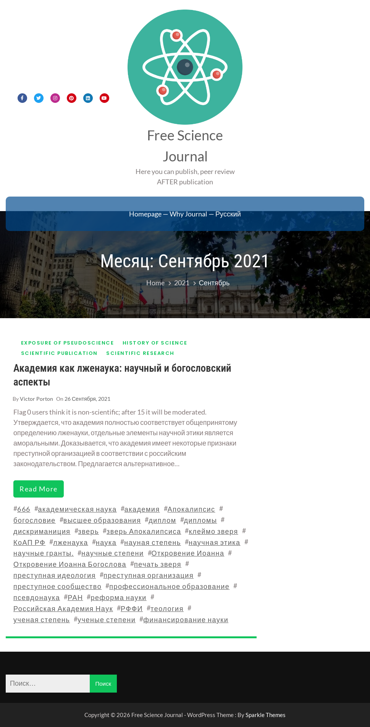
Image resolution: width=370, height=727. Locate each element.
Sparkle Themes (266, 714)
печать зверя (157, 564)
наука (106, 542)
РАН (75, 597)
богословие (34, 520)
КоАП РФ (29, 542)
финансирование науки (185, 619)
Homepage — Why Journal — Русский (185, 214)
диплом (162, 520)
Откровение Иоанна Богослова (69, 564)
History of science (155, 342)
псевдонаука (36, 597)
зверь (88, 531)
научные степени (112, 553)
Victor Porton (36, 398)
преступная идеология (54, 575)
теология (167, 608)
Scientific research (140, 353)
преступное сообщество (57, 586)
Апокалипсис (191, 509)
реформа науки (118, 597)
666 (24, 509)
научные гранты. (43, 553)
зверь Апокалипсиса (144, 531)
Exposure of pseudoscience (67, 342)
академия (142, 509)
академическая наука (77, 509)
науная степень (152, 542)
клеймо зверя (213, 531)
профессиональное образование (169, 586)
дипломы (200, 520)
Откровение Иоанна (188, 553)
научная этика (215, 542)
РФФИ (132, 608)
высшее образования (102, 520)
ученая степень (41, 619)
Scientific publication (59, 353)
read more (38, 489)
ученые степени (107, 619)
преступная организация (148, 575)
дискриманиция (42, 531)
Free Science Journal (185, 145)
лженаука (70, 542)
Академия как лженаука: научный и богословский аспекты (122, 375)
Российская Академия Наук (63, 608)
